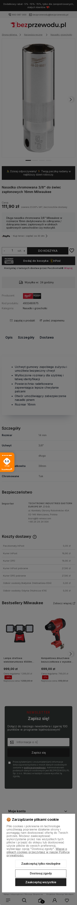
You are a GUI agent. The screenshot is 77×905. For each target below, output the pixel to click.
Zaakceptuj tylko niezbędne (40, 863)
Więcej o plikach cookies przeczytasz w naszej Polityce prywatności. (38, 852)
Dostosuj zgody (41, 873)
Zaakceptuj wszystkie (40, 882)
